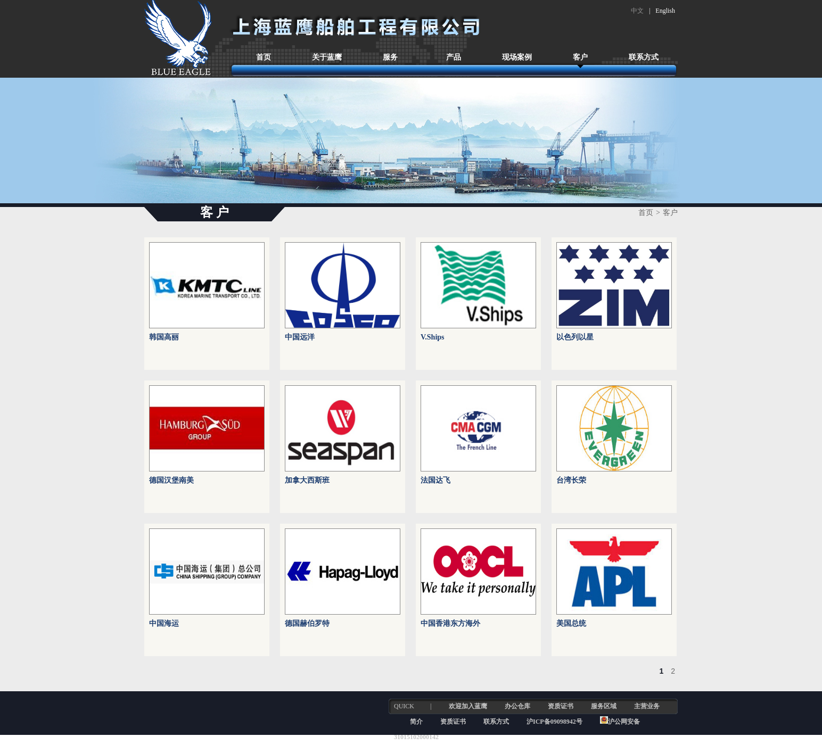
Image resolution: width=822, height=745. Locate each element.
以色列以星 (575, 337)
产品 (453, 57)
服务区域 (603, 706)
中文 (637, 10)
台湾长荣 (571, 480)
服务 (390, 57)
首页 (263, 57)
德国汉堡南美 (171, 480)
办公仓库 (517, 706)
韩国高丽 (164, 337)
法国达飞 (435, 480)
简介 (416, 721)
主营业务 (647, 706)
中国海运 (164, 623)
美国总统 (571, 623)
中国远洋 (300, 337)
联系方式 (644, 57)
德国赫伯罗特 (307, 623)
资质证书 (560, 706)
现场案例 (517, 57)
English (665, 10)
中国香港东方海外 (450, 623)
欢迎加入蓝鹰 (468, 706)
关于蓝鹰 (327, 57)
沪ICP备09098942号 (555, 721)
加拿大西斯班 (307, 480)
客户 (580, 57)
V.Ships (433, 337)
